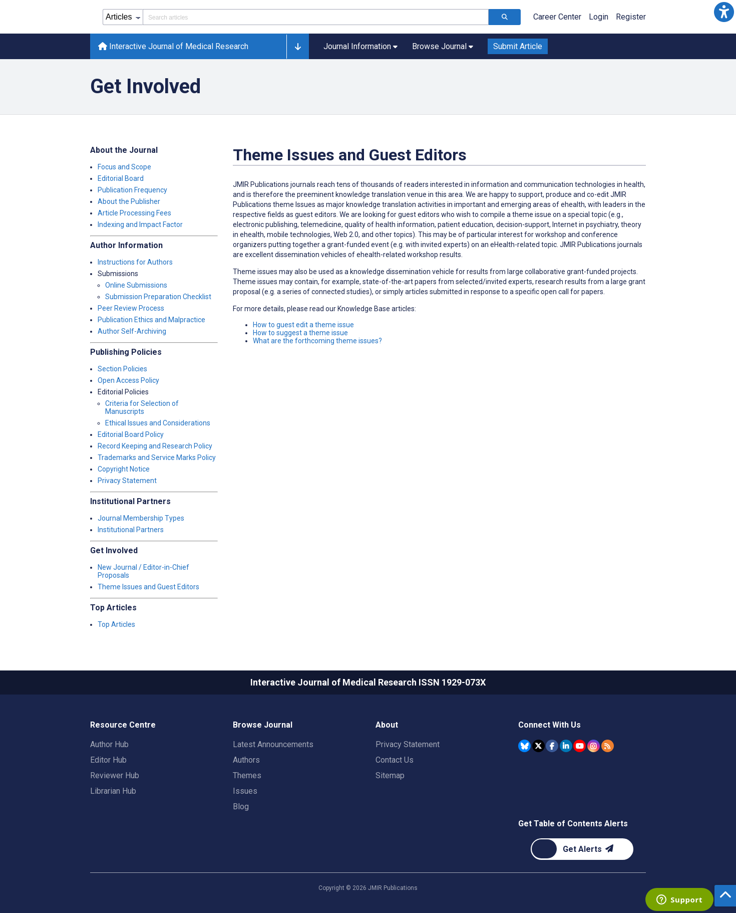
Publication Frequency (132, 190)
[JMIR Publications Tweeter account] (538, 746)
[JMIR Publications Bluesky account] (524, 746)
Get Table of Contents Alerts (573, 823)
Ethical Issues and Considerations (157, 423)
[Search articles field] (316, 17)
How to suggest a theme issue (300, 333)
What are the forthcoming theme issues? (317, 341)
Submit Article (517, 46)
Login (598, 17)
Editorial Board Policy (131, 434)
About (387, 725)
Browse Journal (262, 725)
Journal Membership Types (141, 518)
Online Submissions (136, 285)
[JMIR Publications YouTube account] (579, 746)
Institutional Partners (131, 530)
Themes (247, 775)
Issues (245, 791)
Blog (241, 806)
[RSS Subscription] (607, 746)
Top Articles (116, 624)
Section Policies (122, 369)
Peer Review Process (131, 308)
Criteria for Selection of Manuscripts (142, 407)
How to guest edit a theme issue (303, 325)
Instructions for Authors (135, 262)
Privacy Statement (127, 481)
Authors (246, 760)
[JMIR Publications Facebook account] (552, 746)
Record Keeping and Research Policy (155, 446)
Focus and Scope (124, 167)
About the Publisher (129, 201)
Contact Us (395, 760)
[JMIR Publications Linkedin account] (566, 746)
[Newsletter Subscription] (582, 849)
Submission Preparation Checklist (158, 297)
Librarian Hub (113, 791)
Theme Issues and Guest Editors (148, 587)
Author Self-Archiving (132, 331)
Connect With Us (549, 725)
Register (631, 17)
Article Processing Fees (134, 213)
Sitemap (390, 775)
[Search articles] (505, 17)
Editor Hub (108, 760)
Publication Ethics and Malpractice (151, 320)
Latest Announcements (273, 744)
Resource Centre (123, 725)
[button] (724, 12)
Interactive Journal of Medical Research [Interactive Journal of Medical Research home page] (173, 46)
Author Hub (109, 744)
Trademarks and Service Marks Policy (157, 457)
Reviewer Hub (114, 775)
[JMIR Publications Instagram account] (593, 746)
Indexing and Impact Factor (140, 224)
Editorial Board (121, 178)
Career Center (557, 17)
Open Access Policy (128, 380)
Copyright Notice (124, 469)
